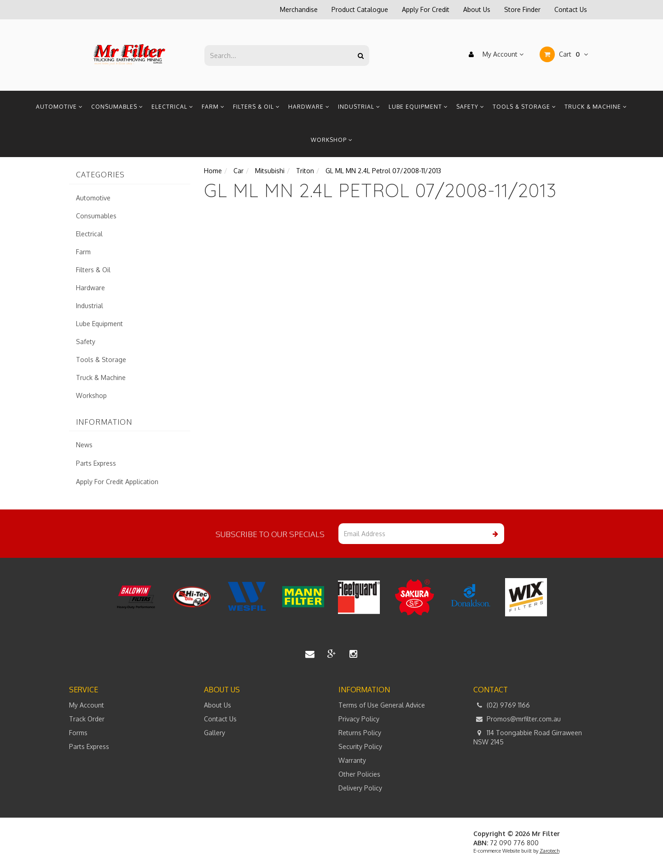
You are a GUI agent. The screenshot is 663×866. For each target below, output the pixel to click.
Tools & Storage (524, 106)
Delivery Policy (360, 788)
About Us (476, 9)
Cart (564, 54)
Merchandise (299, 9)
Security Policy (360, 746)
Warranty (352, 760)
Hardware (309, 106)
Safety (470, 106)
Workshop (332, 139)
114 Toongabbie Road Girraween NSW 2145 (527, 737)
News (84, 445)
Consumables (117, 106)
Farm (213, 106)
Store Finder (522, 9)
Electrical (172, 106)
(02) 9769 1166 (501, 705)
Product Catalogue (360, 9)
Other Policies (359, 774)
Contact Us (570, 9)
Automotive (59, 106)
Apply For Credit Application (117, 482)
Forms (78, 733)
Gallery (214, 733)
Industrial (359, 106)
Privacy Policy (358, 719)
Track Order (87, 719)
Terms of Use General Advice (381, 705)
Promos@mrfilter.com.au (517, 719)
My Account (493, 54)
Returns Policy (359, 733)
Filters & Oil (256, 106)
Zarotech (549, 851)
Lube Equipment (418, 106)
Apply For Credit (425, 9)
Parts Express (96, 463)
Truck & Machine (595, 106)
